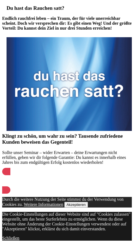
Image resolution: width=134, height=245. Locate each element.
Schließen (10, 238)
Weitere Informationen (43, 204)
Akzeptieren (76, 205)
